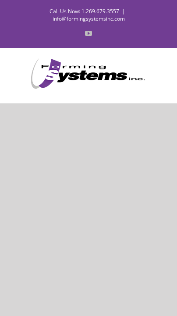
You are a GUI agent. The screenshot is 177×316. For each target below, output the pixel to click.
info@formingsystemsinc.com (89, 18)
